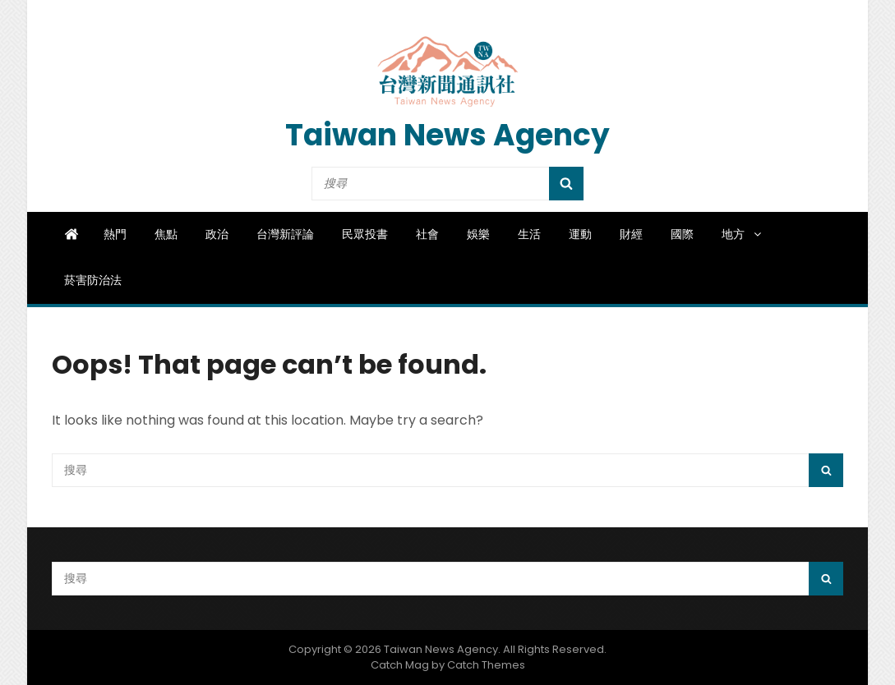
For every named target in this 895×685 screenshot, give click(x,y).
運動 (580, 234)
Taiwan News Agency (447, 135)
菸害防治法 (93, 280)
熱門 (115, 234)
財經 (631, 234)
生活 (529, 234)
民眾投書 (365, 234)
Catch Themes (486, 665)
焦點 (166, 234)
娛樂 (478, 234)
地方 (743, 234)
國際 (682, 234)
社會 (427, 234)
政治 (216, 234)
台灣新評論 (285, 234)
